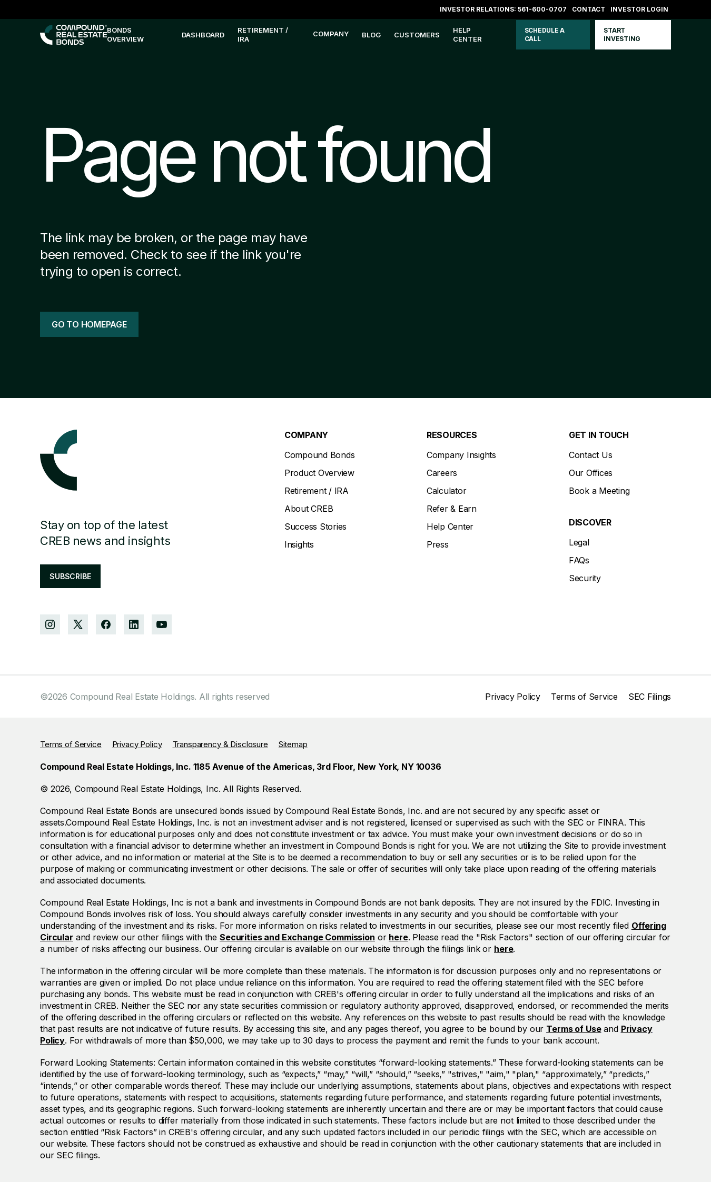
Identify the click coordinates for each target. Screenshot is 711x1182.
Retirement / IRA (263, 34)
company (331, 33)
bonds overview (125, 34)
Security (585, 578)
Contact (588, 9)
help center (467, 34)
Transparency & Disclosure (220, 744)
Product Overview (319, 473)
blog (371, 35)
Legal (579, 542)
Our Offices (591, 473)
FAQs (579, 560)
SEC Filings (649, 696)
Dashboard (203, 35)
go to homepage (89, 324)
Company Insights (461, 455)
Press (438, 544)
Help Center (450, 526)
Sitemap (293, 744)
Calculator (447, 490)
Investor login (639, 9)
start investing (622, 34)
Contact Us (591, 455)
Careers (442, 473)
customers (417, 35)
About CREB (308, 508)
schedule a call (545, 34)
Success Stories (315, 526)
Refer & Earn (452, 508)
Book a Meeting (599, 490)
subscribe (70, 576)
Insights (299, 544)
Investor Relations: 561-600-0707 (503, 9)
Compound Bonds (319, 455)
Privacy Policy (512, 696)
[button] (331, 34)
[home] (73, 35)
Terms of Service (584, 696)
